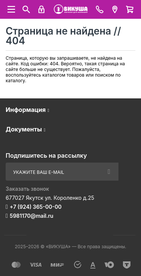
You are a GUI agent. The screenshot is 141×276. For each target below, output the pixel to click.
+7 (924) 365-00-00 (36, 207)
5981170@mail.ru (31, 216)
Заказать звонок (27, 189)
